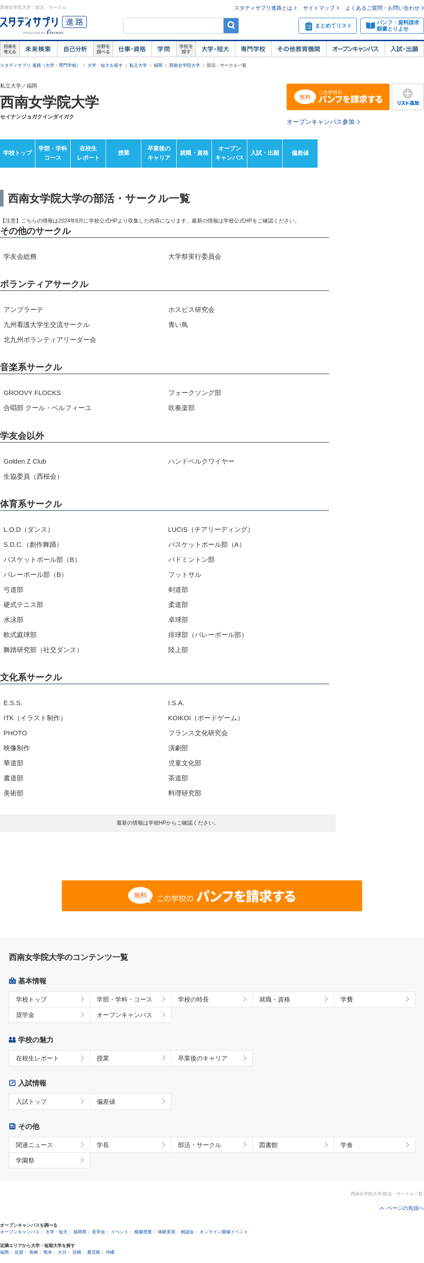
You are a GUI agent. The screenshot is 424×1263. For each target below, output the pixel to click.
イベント (120, 1231)
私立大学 (138, 65)
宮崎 (76, 1252)
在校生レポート (88, 153)
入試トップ (31, 1101)
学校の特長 (193, 999)
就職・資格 (194, 153)
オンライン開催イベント (224, 1231)
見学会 (98, 1231)
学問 (163, 49)
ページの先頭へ (405, 1208)
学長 (103, 1144)
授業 (123, 153)
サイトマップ (319, 8)
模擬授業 (143, 1231)
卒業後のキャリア (159, 153)
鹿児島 (93, 1252)
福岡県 (80, 1231)
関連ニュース (34, 1144)
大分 (62, 1252)
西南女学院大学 (184, 65)
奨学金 (25, 1014)
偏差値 (300, 153)
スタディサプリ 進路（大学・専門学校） (40, 65)
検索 (231, 25)
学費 (347, 999)
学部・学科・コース (124, 999)
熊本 (47, 1252)
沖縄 (110, 1252)
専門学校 (253, 49)
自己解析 (75, 49)
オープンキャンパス (355, 49)
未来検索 (38, 49)
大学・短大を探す (105, 65)
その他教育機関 (298, 49)
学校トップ (17, 153)
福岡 (158, 65)
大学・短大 (215, 49)
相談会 (187, 1231)
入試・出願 (404, 49)
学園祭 (25, 1160)
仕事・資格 (132, 49)
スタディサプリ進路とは (263, 8)
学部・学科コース (52, 153)
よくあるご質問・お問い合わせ (382, 8)
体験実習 (166, 1231)
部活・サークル (199, 1144)
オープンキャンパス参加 (321, 121)
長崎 (33, 1252)
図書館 (268, 1144)
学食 (347, 1144)
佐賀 (19, 1252)
